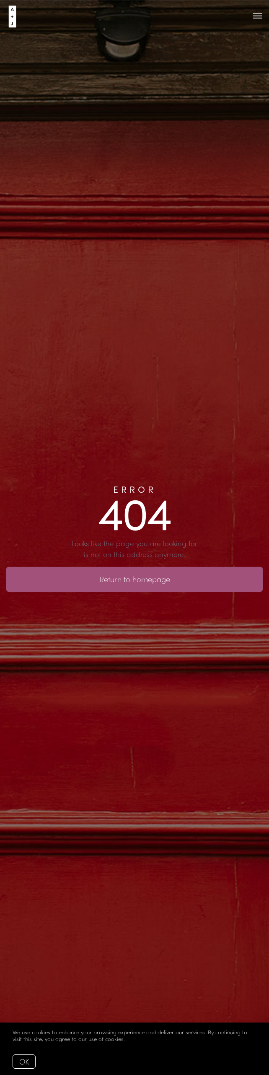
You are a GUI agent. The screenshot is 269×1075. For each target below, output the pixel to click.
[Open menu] (257, 16)
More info (139, 1039)
